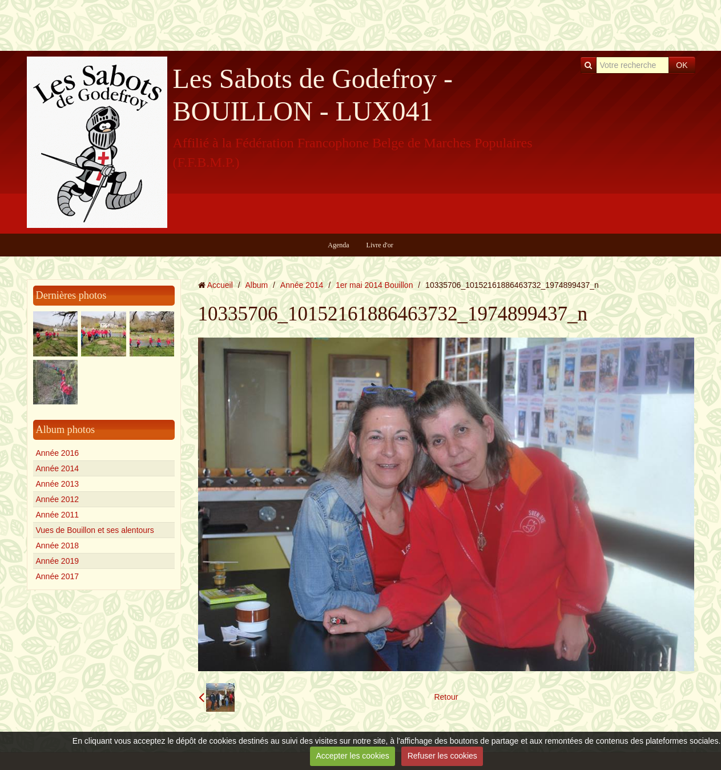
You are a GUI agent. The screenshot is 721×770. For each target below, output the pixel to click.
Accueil (220, 285)
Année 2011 (57, 514)
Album (256, 285)
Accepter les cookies (352, 755)
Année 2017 (57, 576)
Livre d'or (379, 245)
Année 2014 (57, 468)
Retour (446, 696)
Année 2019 (57, 561)
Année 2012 (57, 499)
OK (681, 65)
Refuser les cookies (442, 755)
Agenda (338, 245)
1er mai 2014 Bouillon (374, 285)
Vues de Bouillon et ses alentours (95, 530)
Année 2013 (57, 483)
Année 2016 (57, 453)
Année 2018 (57, 545)
